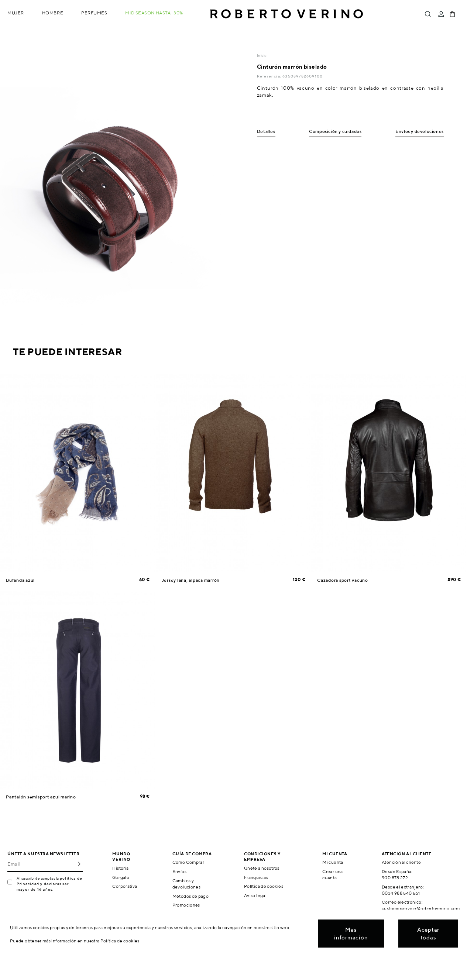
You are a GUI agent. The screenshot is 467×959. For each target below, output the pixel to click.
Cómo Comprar (188, 862)
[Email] (39, 863)
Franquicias (256, 877)
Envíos (179, 871)
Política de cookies (263, 886)
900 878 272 (395, 877)
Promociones (186, 905)
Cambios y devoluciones (186, 884)
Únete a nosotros (261, 868)
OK (77, 863)
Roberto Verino (286, 14)
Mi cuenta (332, 862)
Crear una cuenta (332, 874)
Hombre (52, 13)
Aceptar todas (428, 934)
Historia (120, 868)
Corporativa (124, 886)
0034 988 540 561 (401, 893)
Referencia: (269, 76)
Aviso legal (255, 895)
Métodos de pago (190, 896)
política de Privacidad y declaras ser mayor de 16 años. (49, 883)
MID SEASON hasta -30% (154, 13)
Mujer (15, 13)
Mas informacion (351, 934)
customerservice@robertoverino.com (421, 908)
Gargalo (120, 877)
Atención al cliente (401, 862)
